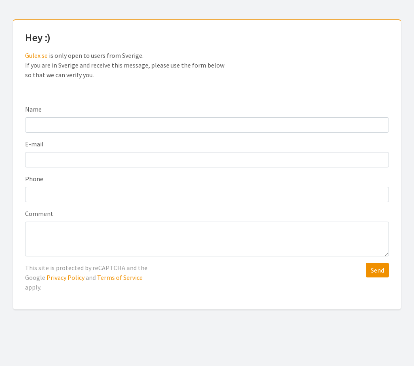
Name (33, 109)
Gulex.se (36, 55)
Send (377, 270)
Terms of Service (120, 277)
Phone (34, 179)
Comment (39, 213)
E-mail (34, 144)
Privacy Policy (65, 277)
